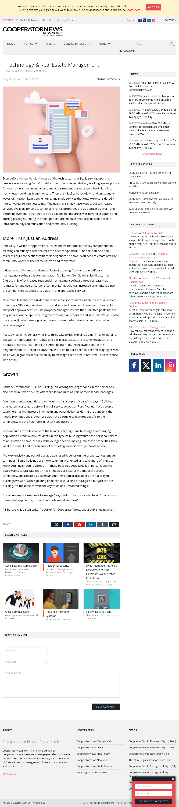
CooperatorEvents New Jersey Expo (149, 753)
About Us (7, 802)
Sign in (131, 20)
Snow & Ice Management (150, 327)
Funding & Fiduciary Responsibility (148, 255)
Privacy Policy (38, 802)
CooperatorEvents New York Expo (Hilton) (152, 741)
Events (50, 43)
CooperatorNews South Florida (94, 766)
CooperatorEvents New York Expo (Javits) (152, 747)
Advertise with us (21, 802)
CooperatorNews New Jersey (93, 753)
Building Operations (108, 79)
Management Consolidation (144, 192)
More (102, 43)
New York (169, 20)
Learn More (133, 10)
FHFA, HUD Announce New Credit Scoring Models (46, 20)
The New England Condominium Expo (150, 760)
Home (11, 43)
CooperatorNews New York (92, 760)
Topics (28, 43)
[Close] (153, 7)
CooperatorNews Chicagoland (94, 741)
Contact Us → (11, 773)
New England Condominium (92, 772)
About (7, 730)
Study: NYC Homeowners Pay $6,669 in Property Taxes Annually (151, 200)
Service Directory (77, 43)
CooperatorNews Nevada (91, 747)
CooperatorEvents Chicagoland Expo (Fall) (152, 766)
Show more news (152, 153)
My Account (127, 50)
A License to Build (153, 233)
